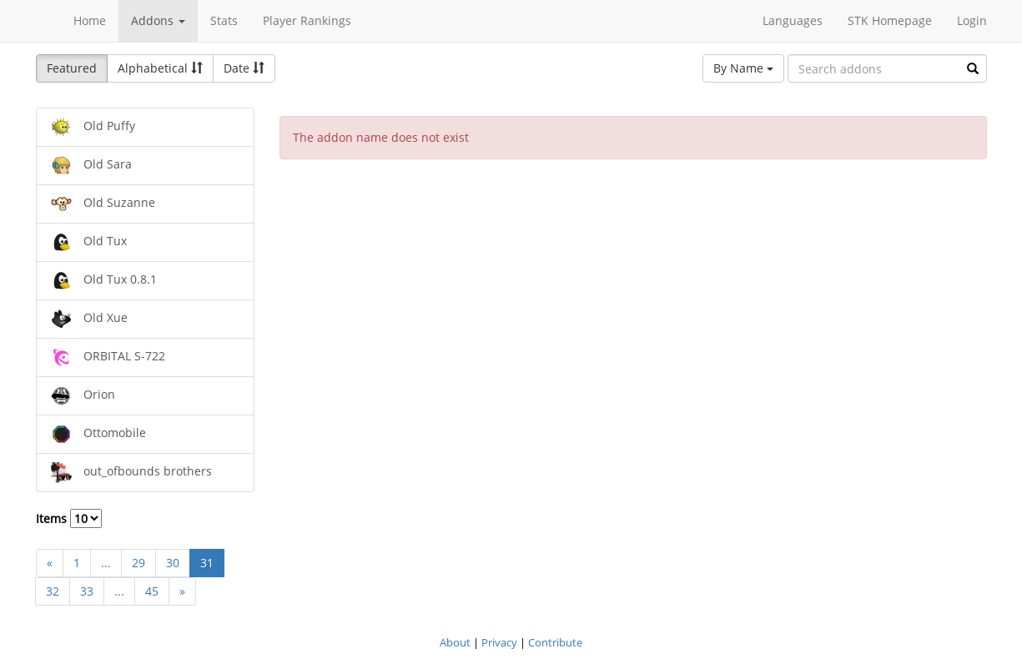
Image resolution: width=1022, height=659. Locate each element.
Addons (158, 20)
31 (207, 563)
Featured (72, 68)
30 (172, 563)
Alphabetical (160, 68)
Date (244, 68)
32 (52, 591)
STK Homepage (890, 20)
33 (86, 591)
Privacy (499, 642)
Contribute (555, 642)
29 (138, 563)
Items (69, 518)
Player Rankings (307, 20)
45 (152, 591)
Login (972, 20)
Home (89, 20)
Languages (793, 20)
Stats (224, 20)
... (106, 563)
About (455, 642)
